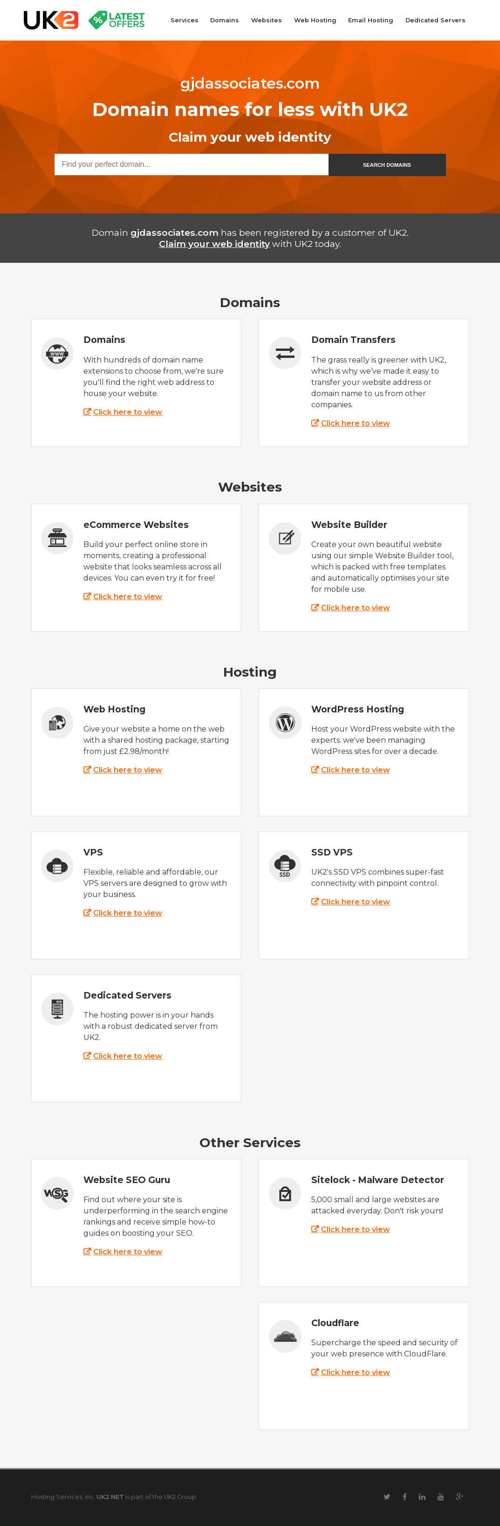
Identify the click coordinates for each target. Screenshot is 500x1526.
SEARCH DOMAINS (387, 165)
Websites (266, 20)
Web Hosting (315, 20)
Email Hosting (370, 20)
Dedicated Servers (435, 20)
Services (185, 20)
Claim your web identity (214, 243)
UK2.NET (110, 1496)
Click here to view (127, 412)
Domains (224, 20)
